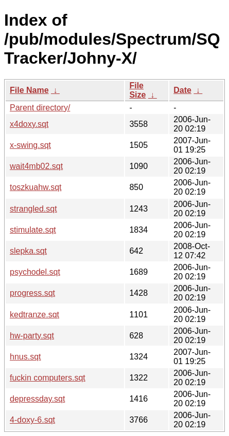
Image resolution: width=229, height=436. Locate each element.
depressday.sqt (37, 398)
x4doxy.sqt (29, 124)
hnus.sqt (25, 356)
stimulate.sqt (33, 229)
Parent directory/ (40, 107)
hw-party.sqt (32, 335)
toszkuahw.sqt (36, 187)
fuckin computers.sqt (47, 377)
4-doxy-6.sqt (32, 419)
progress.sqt (32, 293)
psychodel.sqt (35, 272)
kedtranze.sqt (34, 314)
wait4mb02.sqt (36, 166)
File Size (137, 90)
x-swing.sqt (30, 145)
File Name (29, 90)
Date (182, 90)
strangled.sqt (33, 208)
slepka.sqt (28, 251)
